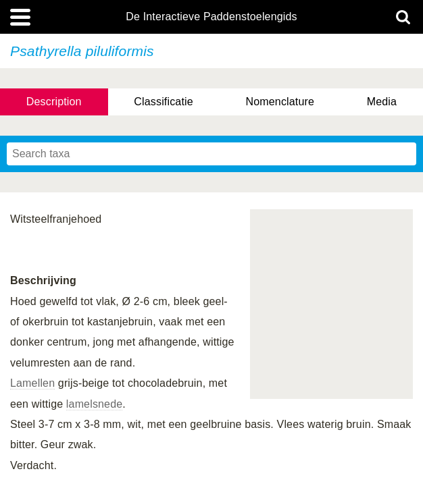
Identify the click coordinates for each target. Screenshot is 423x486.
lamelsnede (94, 404)
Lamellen (32, 383)
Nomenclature (280, 101)
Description (54, 101)
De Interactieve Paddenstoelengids (211, 16)
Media (382, 101)
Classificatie (163, 101)
